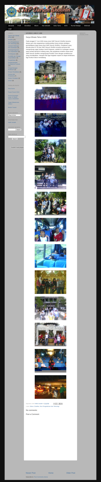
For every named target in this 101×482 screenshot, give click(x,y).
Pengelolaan (11, 60)
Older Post (70, 473)
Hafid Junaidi (12, 122)
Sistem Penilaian (13, 78)
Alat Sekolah (46, 25)
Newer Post (31, 473)
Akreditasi (27, 25)
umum (10, 80)
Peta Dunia (11, 88)
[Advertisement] (50, 466)
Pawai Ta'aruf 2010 (13, 92)
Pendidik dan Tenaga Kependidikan (14, 57)
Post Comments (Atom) (41, 477)
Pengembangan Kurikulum (12, 68)
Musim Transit (12, 107)
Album (36, 25)
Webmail (87, 25)
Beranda (11, 25)
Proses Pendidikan (13, 72)
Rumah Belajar (76, 25)
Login (10, 29)
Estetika (36, 406)
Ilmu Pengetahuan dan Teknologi (49, 406)
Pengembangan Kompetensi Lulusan (14, 63)
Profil (19, 25)
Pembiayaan (11, 54)
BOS (66, 25)
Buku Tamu (57, 25)
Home (50, 473)
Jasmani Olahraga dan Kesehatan (13, 46)
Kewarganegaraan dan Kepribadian (13, 50)
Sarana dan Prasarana (11, 75)
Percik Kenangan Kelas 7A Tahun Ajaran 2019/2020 (13, 97)
